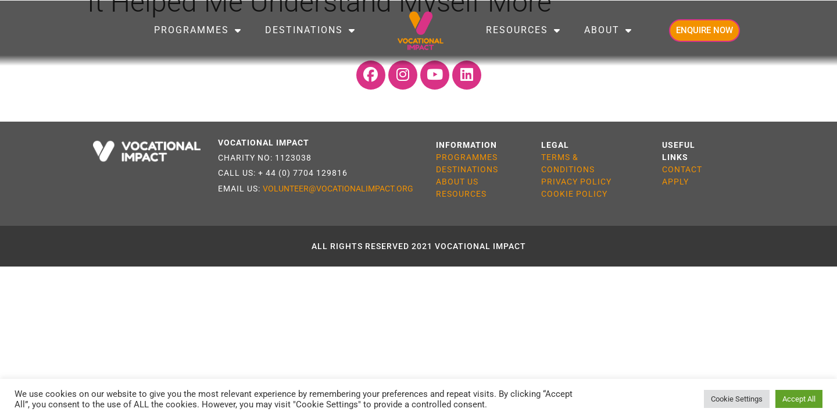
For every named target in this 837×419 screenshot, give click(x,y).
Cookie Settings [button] (737, 399)
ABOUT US (457, 181)
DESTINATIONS (467, 169)
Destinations (310, 30)
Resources (523, 30)
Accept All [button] (798, 399)
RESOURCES (461, 193)
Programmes (198, 30)
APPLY (675, 181)
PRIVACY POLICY (576, 181)
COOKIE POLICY (574, 193)
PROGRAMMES (467, 157)
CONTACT (682, 169)
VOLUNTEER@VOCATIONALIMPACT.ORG (338, 188)
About (608, 30)
